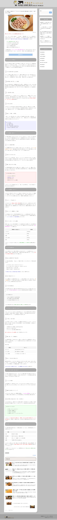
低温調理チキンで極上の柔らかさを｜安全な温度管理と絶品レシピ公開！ (46, 23)
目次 (20, 54)
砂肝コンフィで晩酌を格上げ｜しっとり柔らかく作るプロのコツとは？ (46, 42)
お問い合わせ (51, 517)
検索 (40, 10)
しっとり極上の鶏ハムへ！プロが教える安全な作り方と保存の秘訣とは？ (46, 28)
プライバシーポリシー (45, 517)
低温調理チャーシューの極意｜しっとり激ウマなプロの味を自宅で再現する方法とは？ (46, 37)
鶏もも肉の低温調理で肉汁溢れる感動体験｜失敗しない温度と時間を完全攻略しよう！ (46, 33)
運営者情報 (40, 517)
